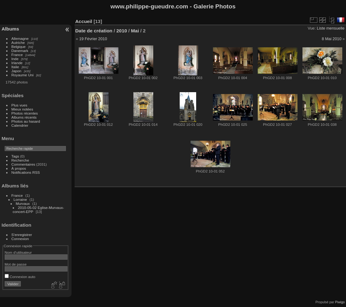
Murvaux (23, 203)
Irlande (17, 63)
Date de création (94, 30)
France (17, 55)
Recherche (20, 160)
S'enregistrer (22, 235)
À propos (19, 168)
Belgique (19, 47)
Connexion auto (20, 277)
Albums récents (24, 117)
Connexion (20, 239)
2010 (121, 30)
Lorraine (20, 199)
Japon (16, 71)
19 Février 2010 (93, 38)
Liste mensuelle (330, 28)
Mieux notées (22, 109)
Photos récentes (25, 113)
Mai (135, 30)
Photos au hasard (26, 121)
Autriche (18, 42)
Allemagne (20, 38)
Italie (15, 67)
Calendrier (20, 125)
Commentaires (23, 164)
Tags (15, 156)
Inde (15, 59)
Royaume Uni (23, 75)
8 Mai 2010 (331, 38)
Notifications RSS (26, 172)
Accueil (83, 21)
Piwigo (340, 302)
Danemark (20, 51)
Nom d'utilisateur (18, 252)
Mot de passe (16, 264)
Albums (10, 28)
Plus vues (19, 105)
